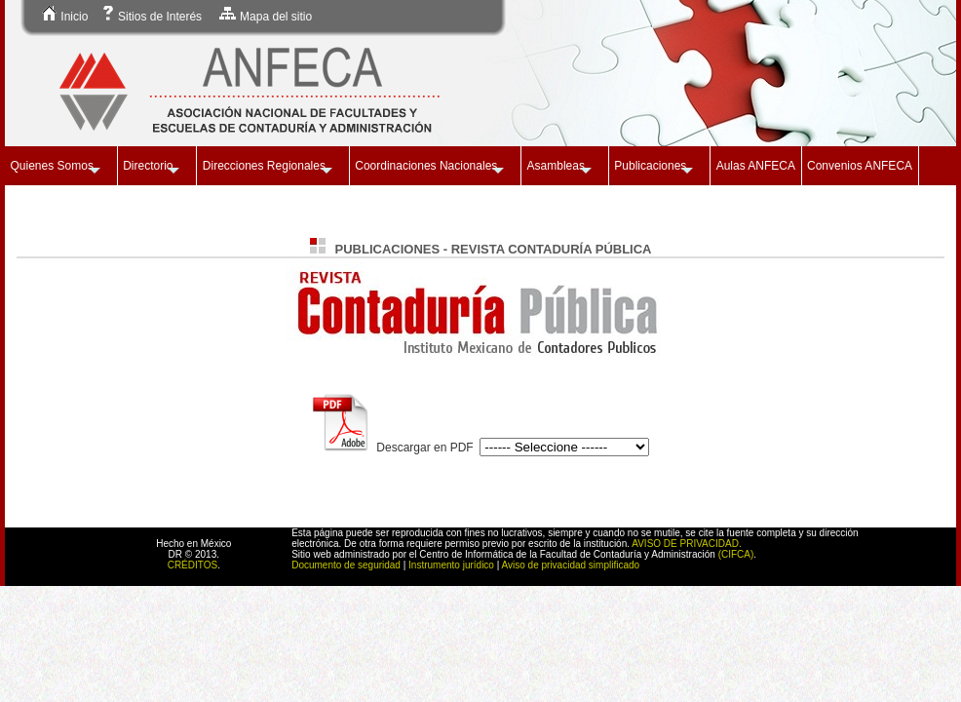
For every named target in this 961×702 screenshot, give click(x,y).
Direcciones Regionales (264, 166)
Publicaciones (650, 166)
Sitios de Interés (151, 16)
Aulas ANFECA (755, 166)
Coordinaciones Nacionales (426, 166)
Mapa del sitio (265, 16)
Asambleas (556, 166)
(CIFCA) (736, 554)
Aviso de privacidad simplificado (571, 565)
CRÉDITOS (193, 565)
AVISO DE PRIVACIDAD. (686, 543)
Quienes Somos (52, 166)
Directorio (148, 166)
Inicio (65, 16)
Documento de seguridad (346, 565)
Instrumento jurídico (451, 565)
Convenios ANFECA (859, 166)
